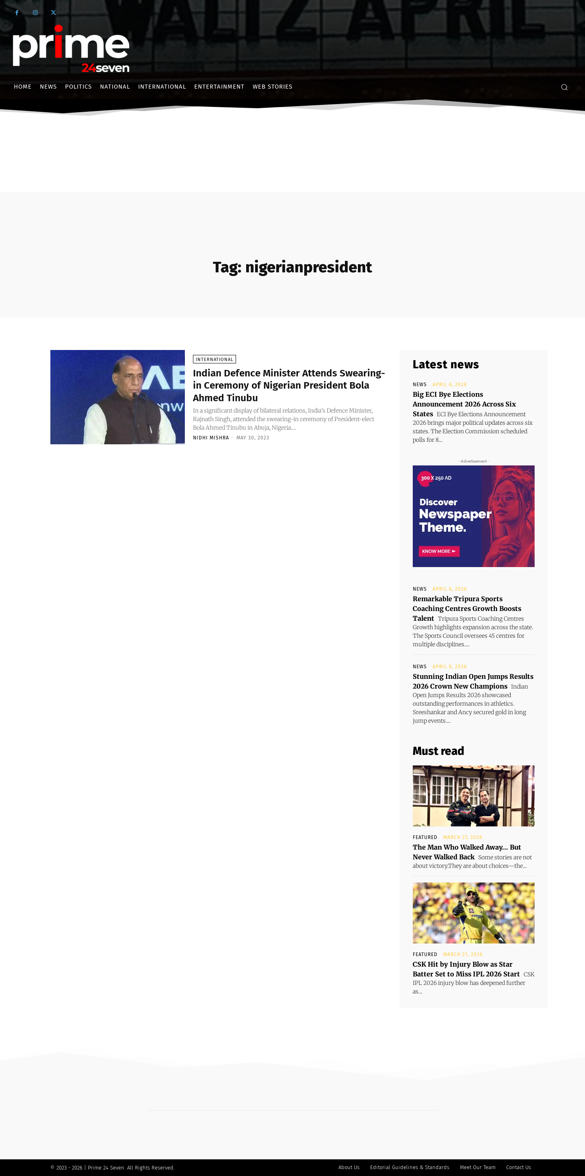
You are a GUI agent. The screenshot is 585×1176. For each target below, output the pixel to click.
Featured (425, 837)
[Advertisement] (292, 180)
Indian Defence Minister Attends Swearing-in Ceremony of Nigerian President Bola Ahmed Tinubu (280, 385)
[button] (564, 87)
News (420, 384)
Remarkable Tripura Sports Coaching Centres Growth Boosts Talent (467, 608)
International (214, 359)
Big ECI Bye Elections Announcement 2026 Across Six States (464, 404)
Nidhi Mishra (211, 438)
